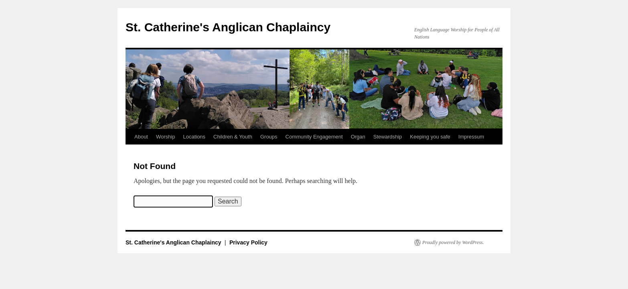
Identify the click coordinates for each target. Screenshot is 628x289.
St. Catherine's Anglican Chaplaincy (228, 27)
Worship (165, 137)
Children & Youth (232, 137)
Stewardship (387, 137)
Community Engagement (314, 137)
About (141, 137)
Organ (358, 137)
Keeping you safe (430, 137)
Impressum (471, 137)
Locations (194, 137)
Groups (269, 137)
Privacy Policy (248, 242)
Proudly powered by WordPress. (453, 242)
